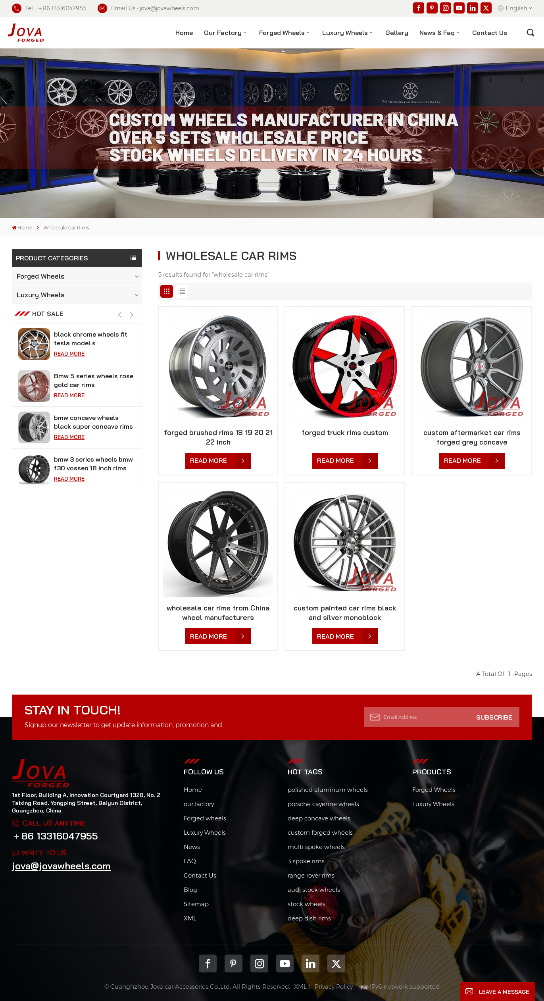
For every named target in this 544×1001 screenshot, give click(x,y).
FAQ (190, 861)
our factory (199, 804)
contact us (489, 33)
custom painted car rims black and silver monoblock (345, 612)
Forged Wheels (282, 33)
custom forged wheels (320, 832)
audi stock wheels (314, 889)
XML (190, 918)
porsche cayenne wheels (323, 804)
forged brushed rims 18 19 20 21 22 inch (218, 437)
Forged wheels (205, 818)
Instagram (259, 963)
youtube (285, 963)
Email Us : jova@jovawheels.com (148, 8)
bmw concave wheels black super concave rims (93, 434)
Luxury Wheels (345, 33)
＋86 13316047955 (55, 836)
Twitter (336, 963)
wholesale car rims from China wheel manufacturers (218, 612)
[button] (132, 328)
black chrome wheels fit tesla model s (90, 351)
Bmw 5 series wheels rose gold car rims (93, 393)
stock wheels (306, 904)
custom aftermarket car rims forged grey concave (472, 437)
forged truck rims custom (345, 432)
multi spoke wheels (316, 847)
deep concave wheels (319, 818)
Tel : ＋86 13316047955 (49, 8)
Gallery (396, 33)
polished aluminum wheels (328, 789)
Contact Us (200, 875)
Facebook (208, 963)
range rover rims (311, 875)
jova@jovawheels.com (61, 866)
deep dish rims (309, 918)
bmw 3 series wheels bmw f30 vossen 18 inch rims (93, 476)
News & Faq (437, 33)
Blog (190, 889)
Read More (69, 366)
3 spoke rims (306, 861)
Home (184, 33)
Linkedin (310, 963)
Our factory (223, 33)
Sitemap (196, 904)
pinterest (233, 963)
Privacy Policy (334, 986)
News (192, 847)
